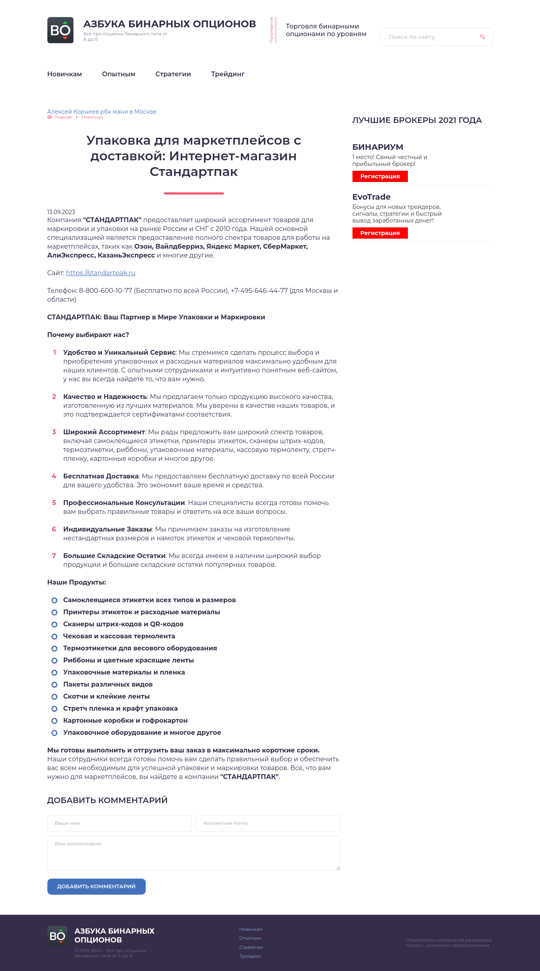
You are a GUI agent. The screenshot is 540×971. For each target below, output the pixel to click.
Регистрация (380, 176)
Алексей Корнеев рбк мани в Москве (102, 111)
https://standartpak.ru (100, 273)
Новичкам (251, 929)
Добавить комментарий (96, 886)
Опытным (250, 938)
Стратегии (251, 947)
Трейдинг (250, 956)
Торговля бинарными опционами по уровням (326, 30)
